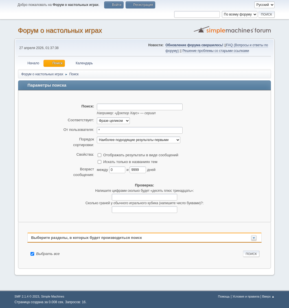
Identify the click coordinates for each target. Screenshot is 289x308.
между (103, 169)
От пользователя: (79, 129)
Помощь (224, 296)
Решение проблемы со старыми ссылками (215, 51)
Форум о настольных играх (60, 30)
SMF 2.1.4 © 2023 (26, 296)
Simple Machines (52, 296)
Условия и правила (246, 296)
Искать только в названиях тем (130, 161)
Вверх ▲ (268, 296)
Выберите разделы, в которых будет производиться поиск (86, 238)
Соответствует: (81, 120)
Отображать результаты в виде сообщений (140, 155)
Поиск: (88, 106)
